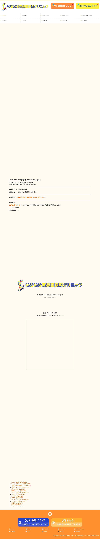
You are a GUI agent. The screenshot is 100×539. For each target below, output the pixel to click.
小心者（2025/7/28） (17, 496)
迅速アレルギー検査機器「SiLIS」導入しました (31, 197)
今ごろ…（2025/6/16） (18, 501)
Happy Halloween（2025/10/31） (21, 484)
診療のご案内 (45, 15)
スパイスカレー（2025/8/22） (20, 492)
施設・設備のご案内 (87, 15)
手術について (65, 15)
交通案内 (4, 20)
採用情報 (84, 20)
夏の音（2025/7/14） (17, 498)
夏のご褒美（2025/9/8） (18, 489)
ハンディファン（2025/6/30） (20, 499)
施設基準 (64, 20)
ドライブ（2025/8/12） (18, 494)
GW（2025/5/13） (16, 505)
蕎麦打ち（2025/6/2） (18, 503)
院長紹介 (24, 15)
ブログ (24, 20)
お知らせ (44, 20)
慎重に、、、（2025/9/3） (19, 491)
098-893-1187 (52, 297)
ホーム (4, 15)
